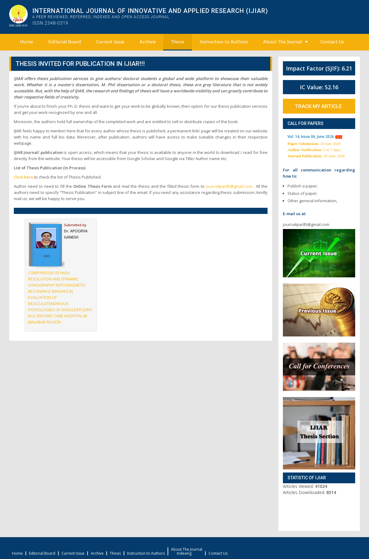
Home (26, 42)
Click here (23, 177)
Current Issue (110, 42)
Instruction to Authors (224, 42)
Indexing (184, 553)
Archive (148, 42)
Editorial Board (64, 42)
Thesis (177, 42)
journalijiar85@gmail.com (229, 186)
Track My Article (318, 106)
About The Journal (282, 42)
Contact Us (332, 42)
